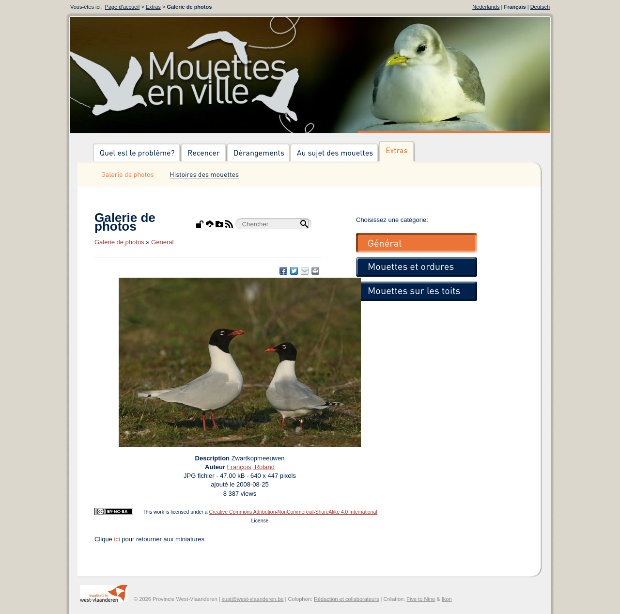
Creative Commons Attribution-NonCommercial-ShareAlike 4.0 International (293, 512)
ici (117, 539)
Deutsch (540, 7)
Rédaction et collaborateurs (346, 599)
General (162, 242)
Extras (153, 7)
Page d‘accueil (122, 7)
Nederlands (485, 7)
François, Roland (251, 467)
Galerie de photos (119, 242)
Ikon (447, 599)
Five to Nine (420, 599)
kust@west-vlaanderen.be (253, 599)
